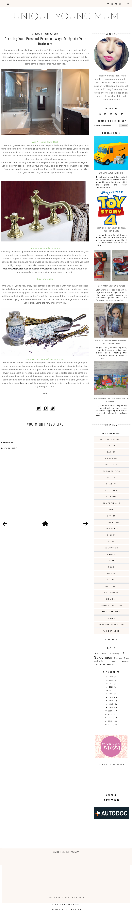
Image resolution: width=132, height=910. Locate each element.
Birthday (111, 465)
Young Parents (120, 661)
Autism (111, 445)
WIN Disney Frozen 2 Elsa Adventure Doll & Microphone (111, 342)
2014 (110, 718)
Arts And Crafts (111, 439)
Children (111, 490)
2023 (111, 687)
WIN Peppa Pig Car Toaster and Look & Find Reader (111, 400)
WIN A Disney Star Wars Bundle (111, 285)
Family (111, 554)
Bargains (111, 458)
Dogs (111, 541)
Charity (111, 484)
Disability (111, 529)
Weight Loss (111, 631)
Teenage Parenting (111, 624)
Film (111, 561)
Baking (111, 452)
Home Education (111, 605)
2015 (110, 714)
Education (111, 548)
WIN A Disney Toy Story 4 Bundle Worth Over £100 (111, 229)
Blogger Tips (111, 471)
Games (111, 573)
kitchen (10, 57)
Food (111, 567)
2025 (111, 680)
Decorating (111, 522)
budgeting (100, 664)
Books (111, 477)
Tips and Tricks (121, 658)
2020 (110, 697)
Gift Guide (111, 586)
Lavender (25, 383)
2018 (110, 704)
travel (110, 664)
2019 (110, 701)
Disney (111, 535)
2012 (110, 724)
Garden (111, 580)
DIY (111, 509)
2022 (111, 690)
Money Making (111, 612)
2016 (110, 711)
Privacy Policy (78, 897)
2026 (111, 677)
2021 (111, 694)
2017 (110, 707)
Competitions (111, 503)
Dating (111, 516)
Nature (108, 657)
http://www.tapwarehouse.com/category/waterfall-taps (30, 268)
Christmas (111, 497)
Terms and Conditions (57, 897)
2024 (111, 683)
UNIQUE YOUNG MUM (66, 15)
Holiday (111, 599)
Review (111, 618)
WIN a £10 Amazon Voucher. (111, 172)
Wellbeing (99, 661)
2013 (110, 721)
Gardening (114, 654)
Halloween (111, 593)
